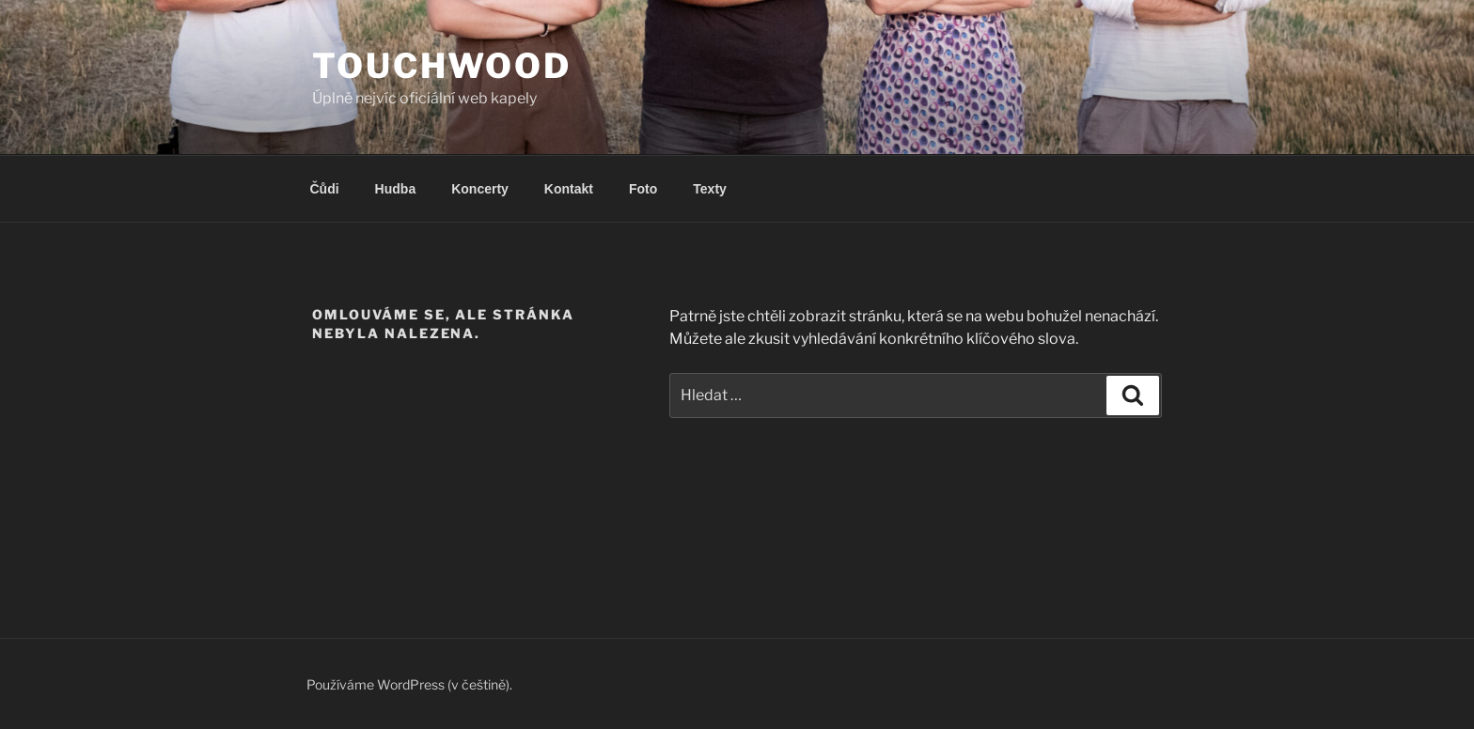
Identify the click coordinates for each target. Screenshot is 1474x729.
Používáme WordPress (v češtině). (409, 684)
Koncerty (480, 188)
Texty (710, 188)
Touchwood (442, 65)
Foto (643, 188)
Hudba (395, 188)
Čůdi (324, 188)
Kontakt (568, 188)
